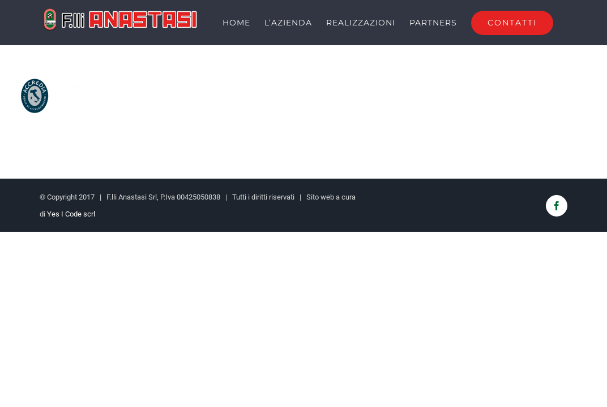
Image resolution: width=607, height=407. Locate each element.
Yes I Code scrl (71, 235)
